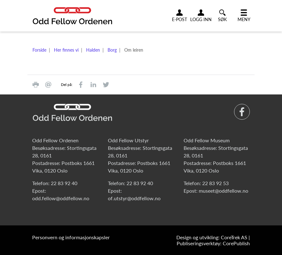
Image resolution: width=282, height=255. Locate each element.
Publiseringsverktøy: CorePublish (213, 243)
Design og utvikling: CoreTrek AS (211, 237)
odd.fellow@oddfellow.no (60, 198)
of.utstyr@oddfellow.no (134, 198)
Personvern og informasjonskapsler (71, 237)
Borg (112, 50)
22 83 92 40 (64, 183)
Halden (93, 50)
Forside (39, 50)
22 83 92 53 (215, 183)
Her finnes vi (66, 50)
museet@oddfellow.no (223, 191)
